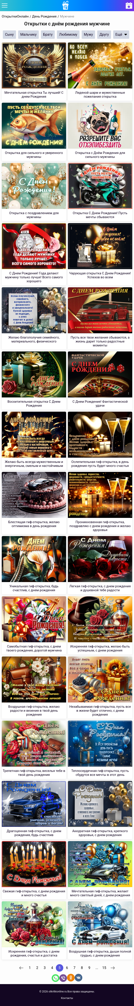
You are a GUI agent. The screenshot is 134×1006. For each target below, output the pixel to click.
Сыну (9, 34)
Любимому (68, 34)
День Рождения (44, 16)
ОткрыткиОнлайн (15, 16)
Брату (48, 34)
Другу (104, 34)
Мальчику (28, 34)
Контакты (67, 998)
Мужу (88, 34)
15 (104, 968)
